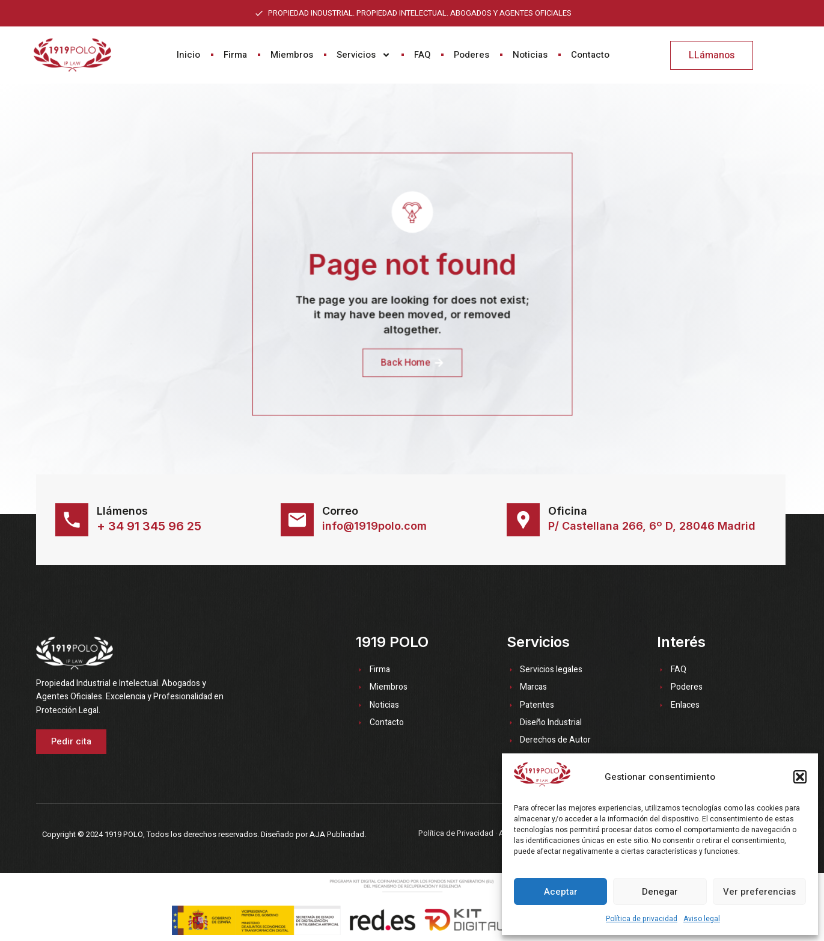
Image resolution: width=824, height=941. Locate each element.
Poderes (471, 54)
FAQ (422, 54)
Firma (235, 54)
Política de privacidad (641, 918)
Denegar (660, 891)
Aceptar (561, 891)
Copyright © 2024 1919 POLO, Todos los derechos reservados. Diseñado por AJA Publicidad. (204, 834)
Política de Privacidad (455, 833)
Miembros (291, 54)
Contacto (590, 54)
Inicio (188, 54)
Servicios (364, 55)
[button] (800, 777)
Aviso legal (701, 918)
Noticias (530, 54)
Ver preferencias (759, 891)
